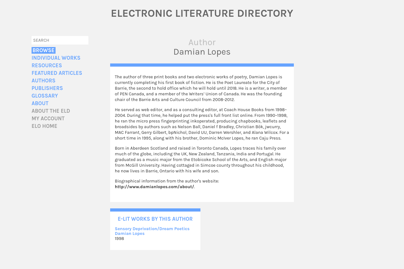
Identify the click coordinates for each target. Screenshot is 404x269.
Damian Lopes (130, 233)
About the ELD (51, 111)
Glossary (45, 96)
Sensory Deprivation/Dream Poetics (152, 228)
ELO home (44, 126)
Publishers (47, 88)
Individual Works (56, 58)
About (40, 103)
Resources (47, 66)
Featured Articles (57, 73)
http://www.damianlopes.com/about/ (154, 186)
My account (48, 119)
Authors (44, 81)
